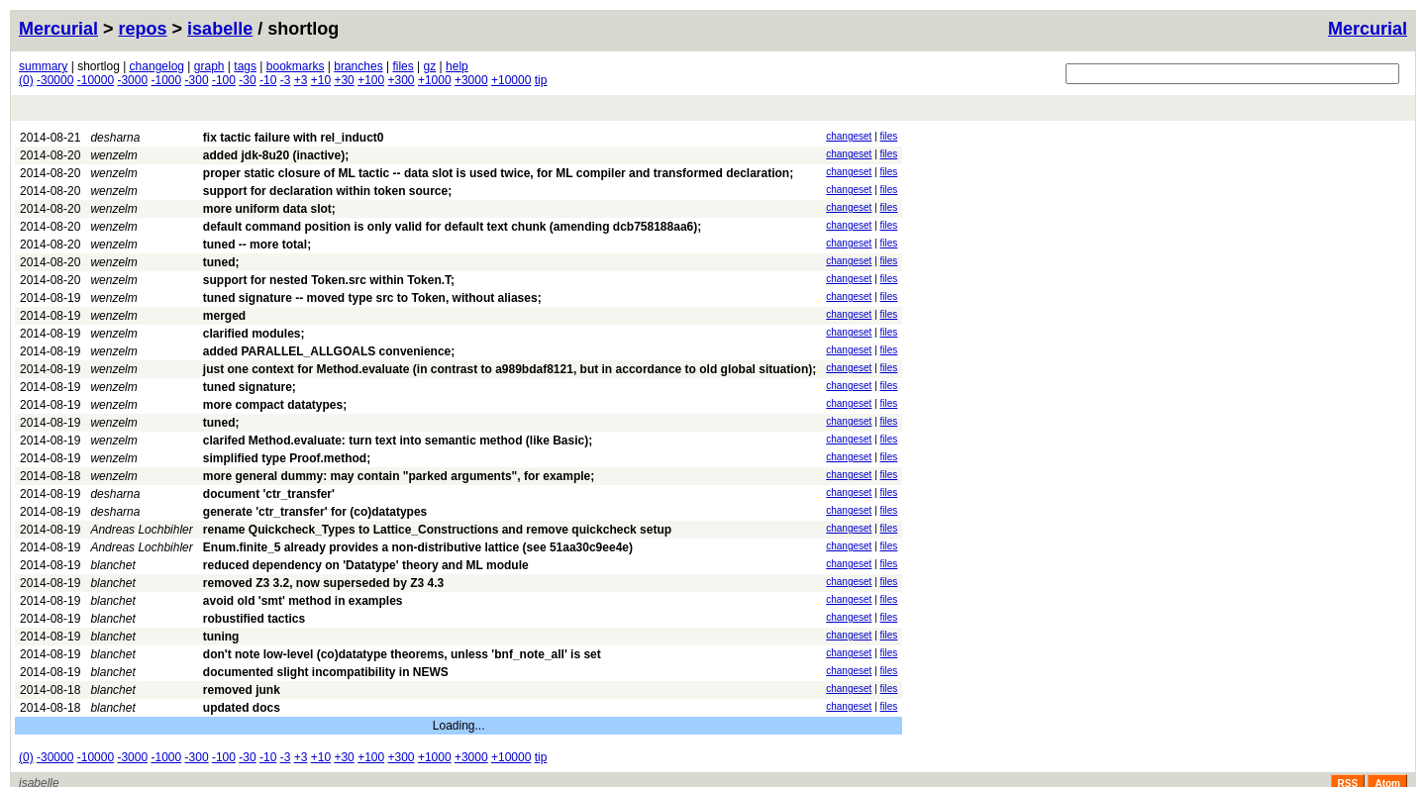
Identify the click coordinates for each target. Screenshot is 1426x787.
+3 (301, 80)
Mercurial (1367, 29)
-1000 (167, 80)
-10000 (95, 80)
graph (209, 66)
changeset (848, 136)
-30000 (55, 80)
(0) (26, 80)
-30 (247, 80)
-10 (267, 80)
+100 (370, 80)
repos (143, 29)
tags (245, 66)
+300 (401, 80)
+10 (321, 80)
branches (358, 66)
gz (430, 66)
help (457, 66)
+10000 (511, 80)
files (402, 66)
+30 (344, 80)
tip (541, 80)
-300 (197, 80)
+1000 (435, 80)
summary (43, 66)
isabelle (220, 29)
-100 (224, 80)
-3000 (132, 80)
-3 (285, 80)
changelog (157, 66)
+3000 (471, 80)
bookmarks (295, 66)
